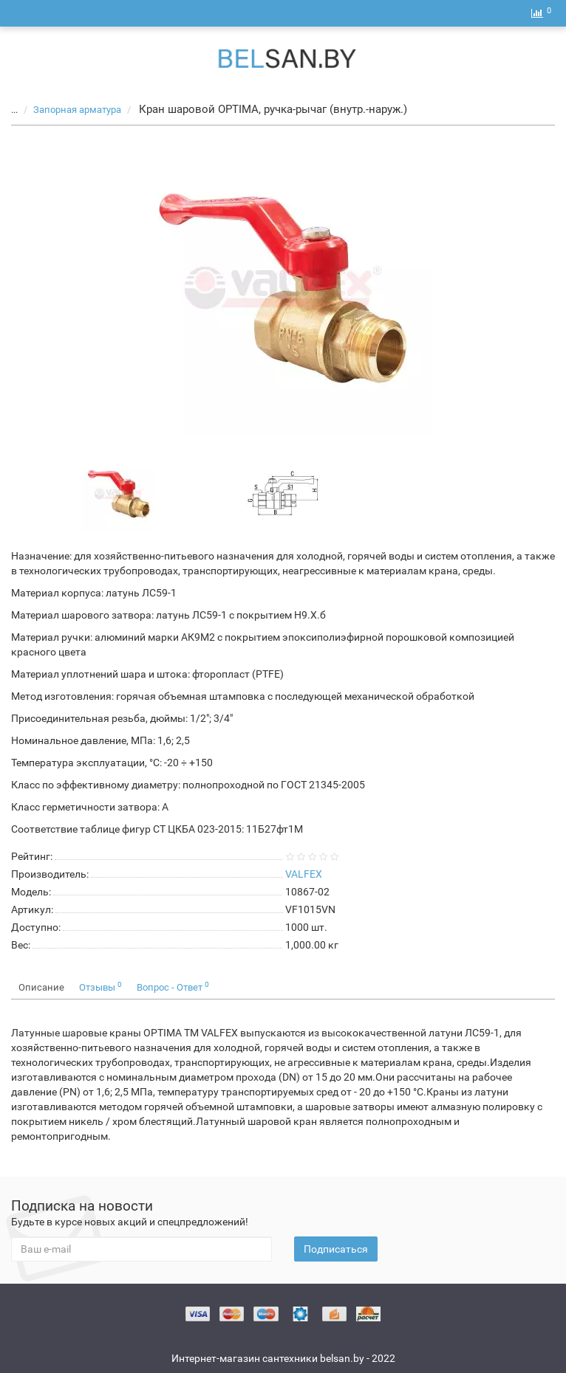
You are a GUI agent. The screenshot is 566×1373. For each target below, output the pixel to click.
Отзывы (100, 986)
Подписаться (336, 1249)
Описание (41, 987)
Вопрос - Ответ (173, 986)
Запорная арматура (69, 109)
